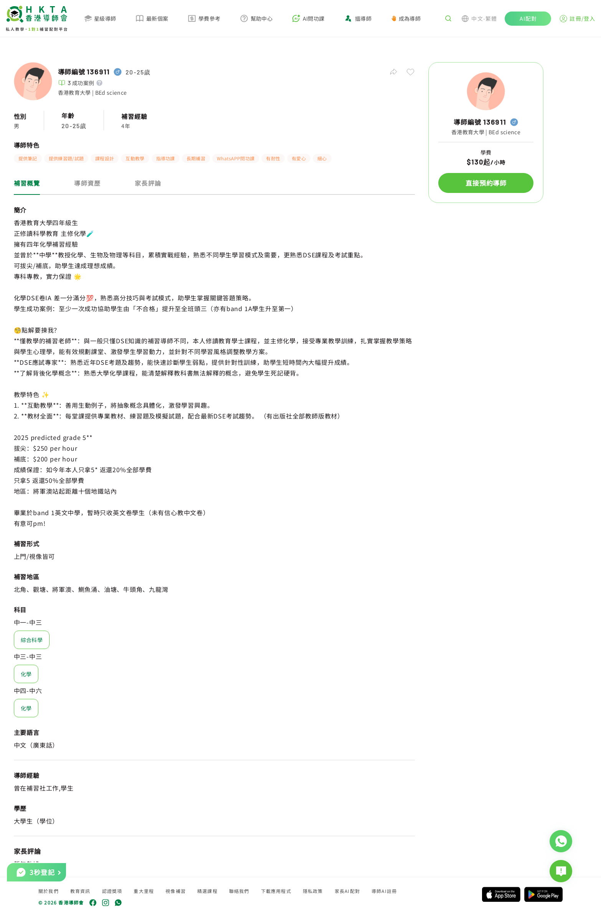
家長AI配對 (347, 891)
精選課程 (207, 891)
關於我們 (48, 891)
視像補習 (175, 891)
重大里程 (144, 891)
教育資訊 (80, 891)
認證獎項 (112, 891)
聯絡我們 (239, 891)
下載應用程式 (276, 891)
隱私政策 (313, 891)
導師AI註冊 (384, 891)
